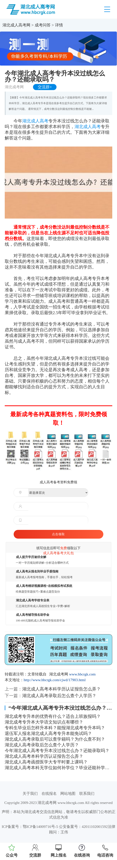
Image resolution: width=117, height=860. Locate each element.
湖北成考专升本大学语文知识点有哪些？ (44, 722)
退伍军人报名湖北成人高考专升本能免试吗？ (48, 733)
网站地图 (67, 793)
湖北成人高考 (35, 120)
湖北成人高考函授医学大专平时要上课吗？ (46, 761)
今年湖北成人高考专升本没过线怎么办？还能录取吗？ (57, 750)
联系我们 (86, 793)
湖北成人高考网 (16, 25)
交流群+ (45, 87)
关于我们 (30, 793)
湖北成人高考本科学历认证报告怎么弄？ (61, 688)
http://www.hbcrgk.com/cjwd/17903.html (55, 680)
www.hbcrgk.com (82, 674)
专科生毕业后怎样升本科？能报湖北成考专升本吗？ (55, 727)
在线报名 (49, 793)
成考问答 (43, 25)
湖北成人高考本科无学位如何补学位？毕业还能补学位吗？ (58, 767)
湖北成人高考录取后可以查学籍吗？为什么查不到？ (55, 739)
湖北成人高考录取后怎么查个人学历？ (59, 695)
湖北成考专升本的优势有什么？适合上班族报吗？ (53, 716)
